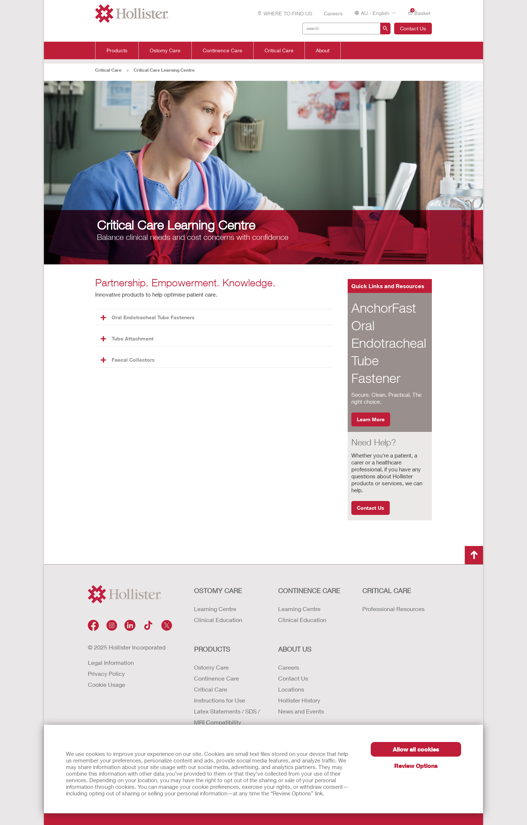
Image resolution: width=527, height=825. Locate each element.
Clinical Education (218, 619)
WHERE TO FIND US (284, 13)
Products (116, 50)
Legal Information (111, 662)
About (322, 50)
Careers (333, 13)
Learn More (371, 419)
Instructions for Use (219, 700)
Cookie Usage (106, 684)
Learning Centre (215, 608)
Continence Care (222, 50)
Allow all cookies (416, 749)
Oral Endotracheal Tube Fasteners (148, 317)
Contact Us (413, 28)
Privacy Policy (106, 673)
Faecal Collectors (128, 360)
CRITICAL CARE (386, 591)
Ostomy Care (165, 50)
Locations (291, 689)
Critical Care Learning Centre (164, 70)
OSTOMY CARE (218, 591)
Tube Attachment (127, 338)
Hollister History (299, 700)
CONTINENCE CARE (309, 591)
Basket (419, 12)
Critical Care (279, 50)
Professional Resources (393, 608)
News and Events (301, 711)
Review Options (416, 765)
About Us (294, 649)
